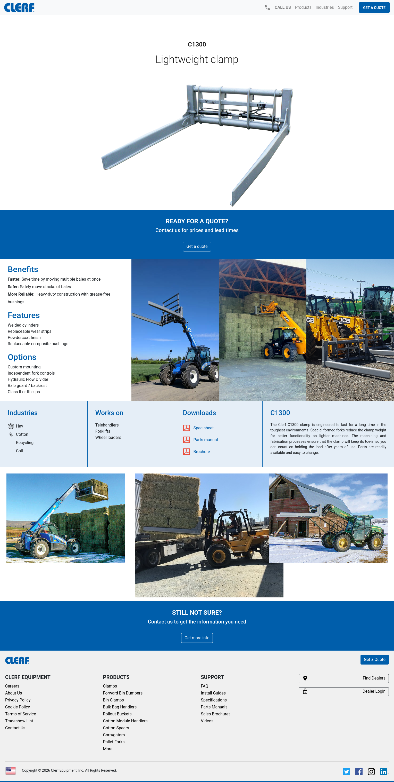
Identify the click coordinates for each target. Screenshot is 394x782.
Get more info (197, 637)
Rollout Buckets (117, 714)
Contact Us (15, 727)
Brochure (202, 451)
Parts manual (206, 439)
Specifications (214, 700)
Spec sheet (204, 427)
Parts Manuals (214, 707)
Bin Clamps (113, 700)
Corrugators (114, 734)
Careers (12, 686)
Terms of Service (20, 714)
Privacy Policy (18, 700)
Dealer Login (343, 691)
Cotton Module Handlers (125, 720)
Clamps (110, 686)
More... (109, 748)
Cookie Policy (17, 707)
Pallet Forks (114, 741)
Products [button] (303, 7)
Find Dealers (343, 678)
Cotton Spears (116, 727)
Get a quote (196, 246)
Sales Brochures (216, 714)
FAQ (204, 686)
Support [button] (345, 7)
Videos (207, 720)
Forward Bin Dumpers (123, 693)
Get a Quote (374, 8)
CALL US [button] (277, 7)
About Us (13, 693)
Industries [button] (325, 7)
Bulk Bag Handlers (120, 707)
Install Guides (213, 693)
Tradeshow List (19, 720)
